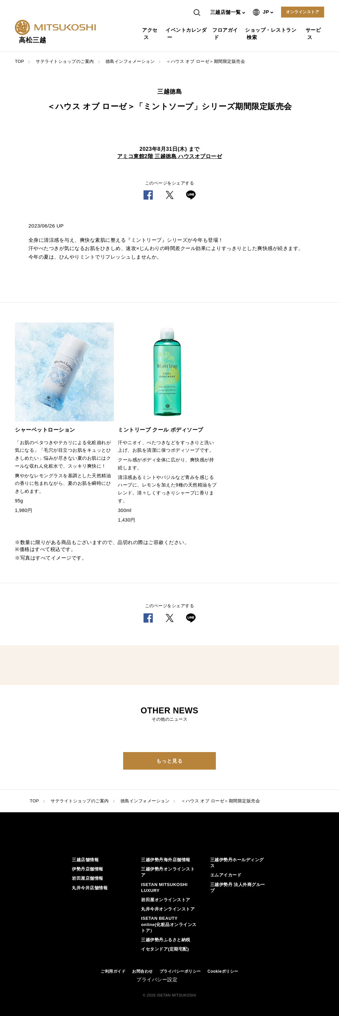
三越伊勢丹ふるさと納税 (165, 939)
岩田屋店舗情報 (87, 878)
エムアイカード (226, 874)
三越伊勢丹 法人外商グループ (237, 887)
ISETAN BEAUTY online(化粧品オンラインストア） (169, 924)
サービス (314, 33)
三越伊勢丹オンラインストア (168, 872)
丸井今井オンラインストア (168, 909)
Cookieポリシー (223, 971)
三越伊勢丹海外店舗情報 (165, 859)
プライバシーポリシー (180, 971)
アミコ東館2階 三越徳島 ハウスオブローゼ (169, 156)
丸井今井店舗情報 (90, 887)
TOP (19, 61)
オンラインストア (302, 12)
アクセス (151, 33)
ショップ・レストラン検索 (271, 33)
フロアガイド (226, 33)
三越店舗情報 (85, 859)
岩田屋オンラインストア (165, 899)
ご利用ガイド (113, 971)
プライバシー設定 (156, 979)
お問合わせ (142, 971)
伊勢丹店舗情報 (87, 869)
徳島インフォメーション (130, 61)
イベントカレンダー (187, 33)
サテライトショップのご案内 (65, 61)
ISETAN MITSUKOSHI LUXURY (164, 887)
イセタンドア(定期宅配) (165, 949)
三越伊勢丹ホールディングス (237, 862)
